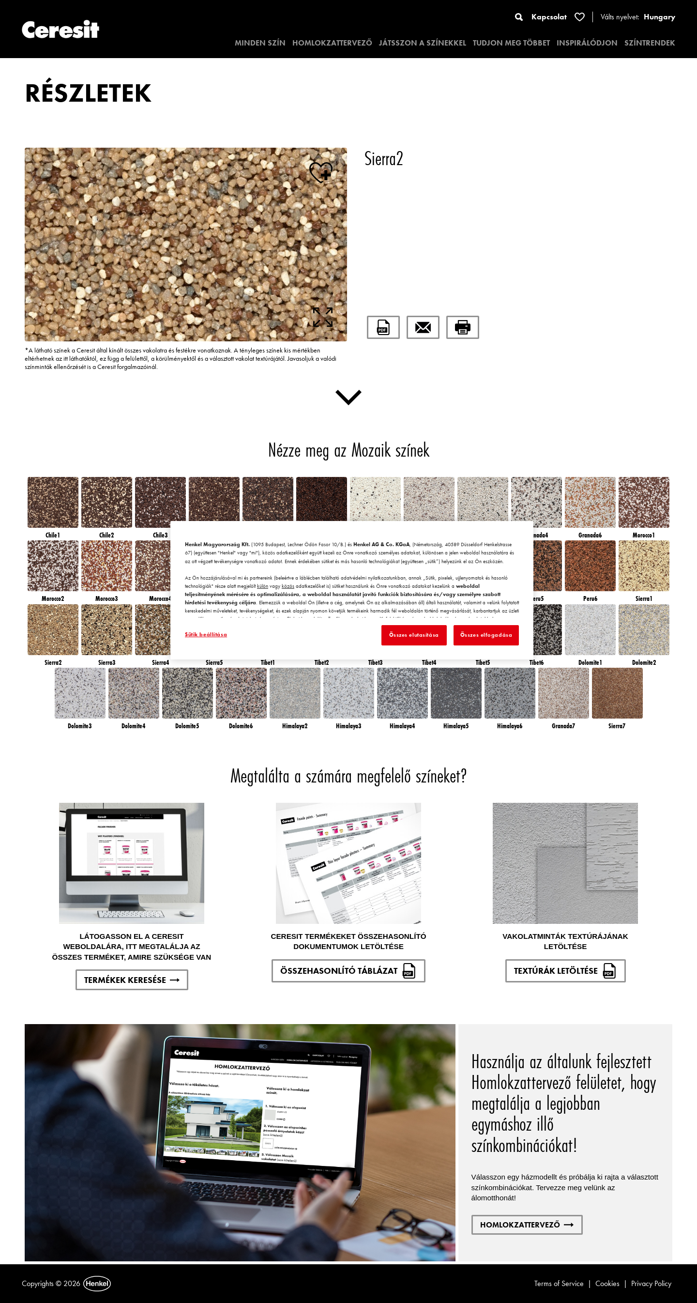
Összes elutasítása (414, 634)
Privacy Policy (651, 1283)
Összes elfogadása (486, 634)
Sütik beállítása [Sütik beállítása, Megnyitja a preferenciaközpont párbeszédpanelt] (206, 634)
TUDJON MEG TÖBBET (511, 43)
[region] (351, 590)
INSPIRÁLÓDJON (587, 43)
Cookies (607, 1283)
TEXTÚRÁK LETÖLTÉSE (565, 971)
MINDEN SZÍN (260, 43)
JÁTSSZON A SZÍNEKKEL (422, 43)
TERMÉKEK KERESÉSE (132, 979)
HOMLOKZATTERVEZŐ (332, 43)
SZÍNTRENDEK (649, 43)
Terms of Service (559, 1283)
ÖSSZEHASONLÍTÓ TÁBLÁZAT (348, 971)
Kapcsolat (549, 17)
